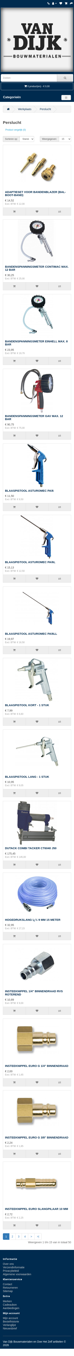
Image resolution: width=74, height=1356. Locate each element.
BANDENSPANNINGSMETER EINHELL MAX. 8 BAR (36, 343)
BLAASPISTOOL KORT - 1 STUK (27, 705)
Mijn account (10, 1318)
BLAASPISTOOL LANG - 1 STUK (27, 776)
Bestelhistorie (11, 1321)
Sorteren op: (11, 139)
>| (38, 1236)
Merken (7, 1301)
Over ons (8, 1263)
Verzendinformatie (14, 1267)
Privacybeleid (11, 1270)
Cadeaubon (10, 1304)
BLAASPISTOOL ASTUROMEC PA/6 (29, 490)
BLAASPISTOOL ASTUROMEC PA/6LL (31, 633)
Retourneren (10, 1287)
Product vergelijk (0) (15, 129)
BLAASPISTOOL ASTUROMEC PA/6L (30, 562)
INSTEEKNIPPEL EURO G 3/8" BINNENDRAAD (36, 1137)
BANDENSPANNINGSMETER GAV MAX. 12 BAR (34, 417)
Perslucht (45, 109)
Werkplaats (24, 109)
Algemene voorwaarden (17, 1274)
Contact (7, 1284)
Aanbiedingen (11, 1308)
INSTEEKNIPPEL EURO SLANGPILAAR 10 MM (36, 1208)
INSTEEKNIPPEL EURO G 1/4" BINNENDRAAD (36, 1065)
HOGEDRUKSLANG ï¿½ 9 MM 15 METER (32, 919)
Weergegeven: (49, 139)
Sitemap (8, 1291)
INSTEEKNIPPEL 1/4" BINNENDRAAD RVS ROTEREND (34, 993)
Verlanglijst (9, 1325)
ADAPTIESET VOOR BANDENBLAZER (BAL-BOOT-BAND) (35, 193)
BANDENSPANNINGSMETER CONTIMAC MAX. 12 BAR (36, 268)
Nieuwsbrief (10, 1328)
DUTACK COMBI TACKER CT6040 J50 (31, 848)
